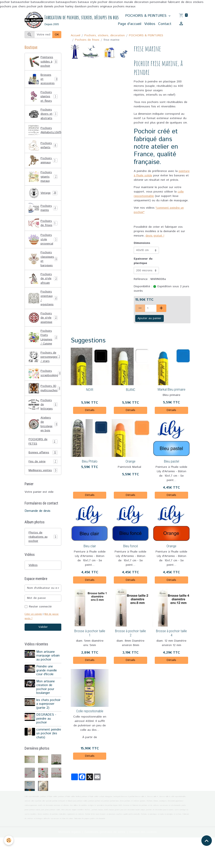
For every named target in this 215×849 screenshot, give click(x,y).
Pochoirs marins (43, 210)
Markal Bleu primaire (171, 390)
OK (57, 35)
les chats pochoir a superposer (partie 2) (49, 711)
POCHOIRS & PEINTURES (146, 15)
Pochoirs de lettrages (43, 410)
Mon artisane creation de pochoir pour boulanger (46, 695)
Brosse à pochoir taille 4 (171, 633)
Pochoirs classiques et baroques (43, 262)
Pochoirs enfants (43, 147)
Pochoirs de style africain (43, 282)
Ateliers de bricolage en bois (43, 430)
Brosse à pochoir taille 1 (89, 633)
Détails (89, 410)
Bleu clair (90, 546)
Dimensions (142, 243)
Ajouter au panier (149, 319)
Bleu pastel (171, 461)
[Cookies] (9, 840)
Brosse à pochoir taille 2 (130, 633)
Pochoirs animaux (43, 162)
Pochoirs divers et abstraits (43, 115)
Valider (43, 635)
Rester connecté (40, 614)
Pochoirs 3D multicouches (45, 394)
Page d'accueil (129, 24)
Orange (130, 461)
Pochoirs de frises (87, 40)
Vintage (43, 195)
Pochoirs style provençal (43, 241)
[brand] (62, 20)
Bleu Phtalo (89, 461)
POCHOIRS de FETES (43, 448)
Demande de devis (37, 518)
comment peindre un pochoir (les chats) (45, 743)
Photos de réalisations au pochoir (43, 543)
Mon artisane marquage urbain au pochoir (48, 663)
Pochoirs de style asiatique (43, 322)
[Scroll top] (206, 840)
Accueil (75, 36)
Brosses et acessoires (43, 80)
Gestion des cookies (144, 843)
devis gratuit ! (155, 236)
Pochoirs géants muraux (43, 178)
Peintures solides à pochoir (43, 62)
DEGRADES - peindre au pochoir (46, 726)
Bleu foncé (130, 546)
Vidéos (149, 24)
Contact (164, 24)
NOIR (89, 390)
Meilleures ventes (43, 477)
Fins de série (43, 468)
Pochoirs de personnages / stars (45, 362)
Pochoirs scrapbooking (45, 378)
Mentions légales (68, 843)
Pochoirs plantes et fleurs (44, 97)
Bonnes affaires (43, 459)
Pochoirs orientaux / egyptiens (43, 302)
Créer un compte (34, 621)
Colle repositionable (89, 711)
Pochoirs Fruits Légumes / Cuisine (43, 342)
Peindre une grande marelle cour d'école (47, 678)
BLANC (130, 390)
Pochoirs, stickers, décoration (104, 36)
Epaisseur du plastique (143, 261)
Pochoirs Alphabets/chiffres (45, 132)
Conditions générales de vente (105, 843)
